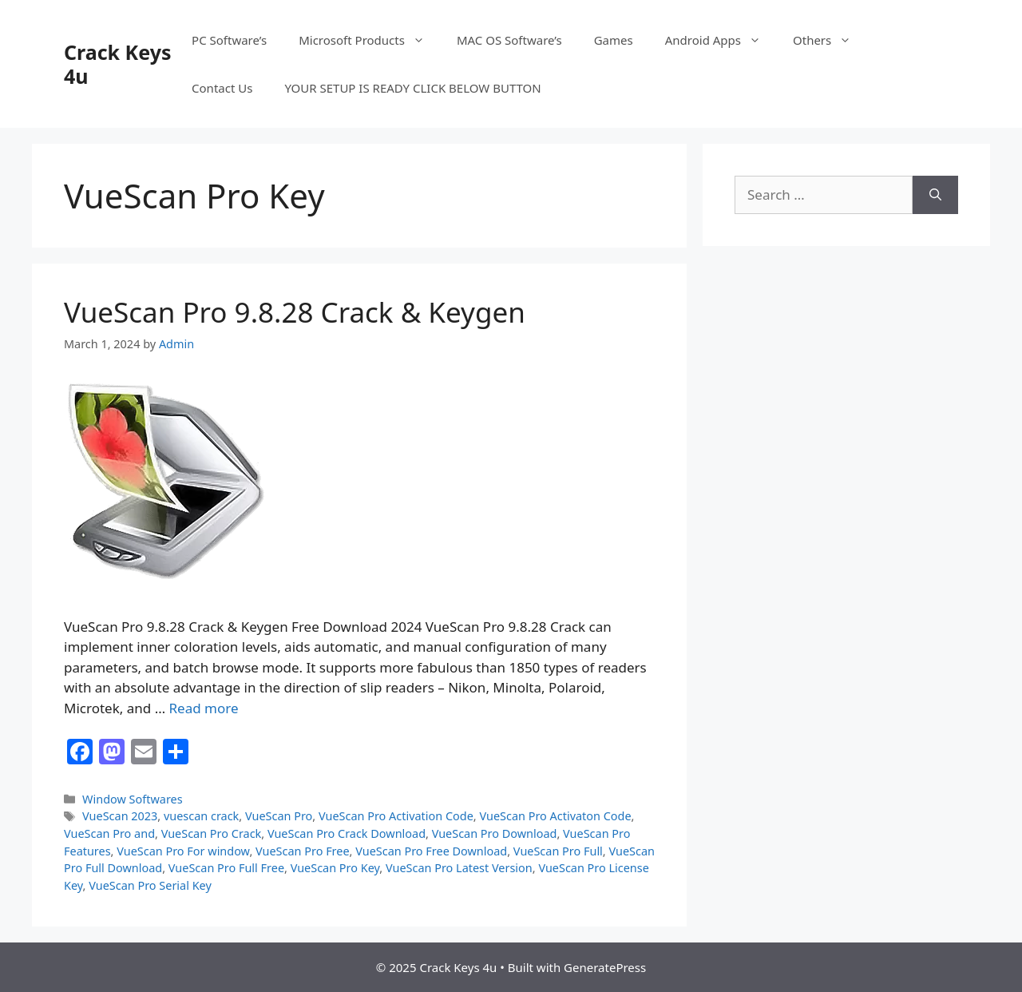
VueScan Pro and (109, 833)
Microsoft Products (370, 40)
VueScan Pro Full (558, 851)
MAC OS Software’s (509, 40)
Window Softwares (132, 799)
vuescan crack (201, 815)
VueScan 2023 (119, 815)
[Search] (935, 195)
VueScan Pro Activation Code (396, 815)
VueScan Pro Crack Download (346, 833)
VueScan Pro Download (494, 833)
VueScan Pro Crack (211, 833)
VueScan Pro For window (183, 851)
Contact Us (222, 88)
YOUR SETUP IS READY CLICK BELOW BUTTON (412, 88)
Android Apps (721, 40)
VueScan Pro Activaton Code (555, 815)
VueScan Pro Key (335, 867)
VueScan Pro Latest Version (459, 867)
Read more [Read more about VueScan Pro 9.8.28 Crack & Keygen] (204, 708)
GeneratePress (605, 967)
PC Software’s (229, 40)
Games (613, 40)
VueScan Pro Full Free (226, 867)
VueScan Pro (278, 815)
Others (830, 40)
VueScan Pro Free (303, 851)
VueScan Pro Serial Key (150, 885)
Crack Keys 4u (117, 63)
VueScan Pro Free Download (431, 851)
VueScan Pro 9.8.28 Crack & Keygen (294, 312)
